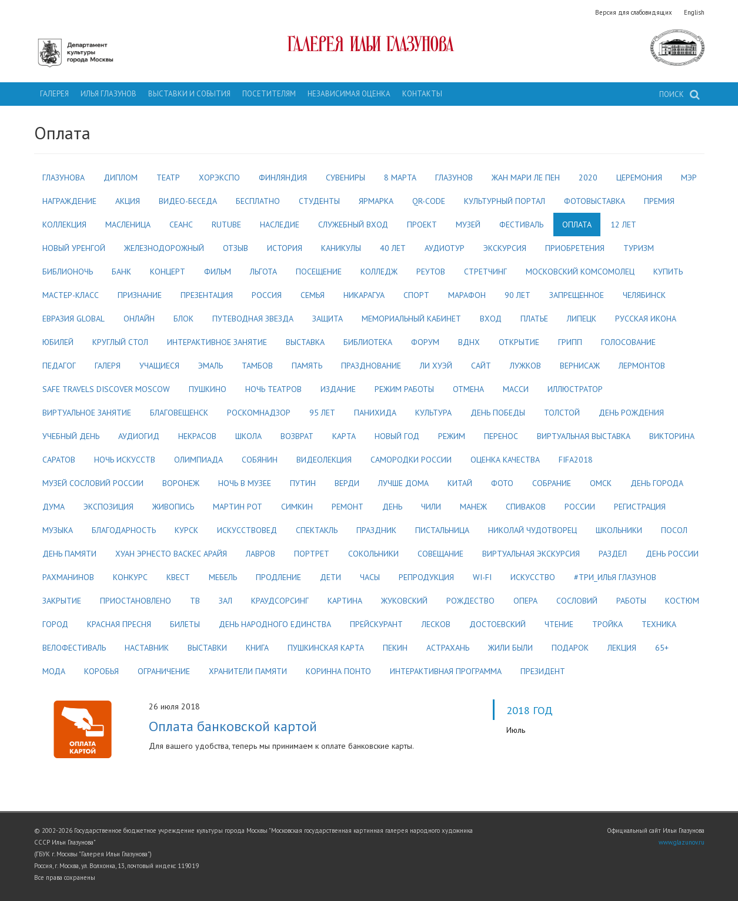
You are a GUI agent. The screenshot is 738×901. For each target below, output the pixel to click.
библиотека (367, 342)
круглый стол (120, 342)
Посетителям (269, 94)
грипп (570, 342)
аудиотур (445, 248)
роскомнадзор (258, 412)
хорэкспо (219, 177)
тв (195, 600)
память (307, 365)
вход (491, 318)
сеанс (181, 224)
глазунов (454, 177)
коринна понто (338, 671)
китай (460, 483)
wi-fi (482, 577)
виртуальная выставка (583, 436)
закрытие (61, 600)
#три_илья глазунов (615, 577)
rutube (226, 224)
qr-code (428, 201)
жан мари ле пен (526, 177)
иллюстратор (575, 389)
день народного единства (275, 624)
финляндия (283, 177)
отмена (468, 389)
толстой (562, 412)
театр (168, 177)
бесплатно (258, 201)
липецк (581, 318)
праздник (376, 530)
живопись (173, 506)
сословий (576, 600)
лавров (260, 553)
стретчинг (485, 271)
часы (370, 577)
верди (347, 483)
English (694, 12)
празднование (371, 365)
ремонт (347, 506)
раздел (613, 553)
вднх (469, 342)
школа (248, 436)
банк (121, 271)
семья (312, 295)
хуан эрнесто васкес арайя (171, 553)
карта (344, 436)
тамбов (257, 365)
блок (183, 318)
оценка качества (505, 459)
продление (278, 577)
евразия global (73, 318)
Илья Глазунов (108, 94)
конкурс (130, 577)
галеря (108, 365)
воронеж (180, 483)
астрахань (447, 647)
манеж (473, 506)
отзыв (235, 248)
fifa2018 (576, 459)
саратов (58, 459)
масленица (128, 224)
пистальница (442, 530)
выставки (207, 647)
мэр (689, 177)
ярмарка (376, 201)
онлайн (139, 318)
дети (330, 577)
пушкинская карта (326, 647)
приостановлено (135, 600)
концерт (167, 271)
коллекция (64, 224)
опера (525, 600)
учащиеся (159, 365)
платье (534, 318)
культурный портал (504, 201)
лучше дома (403, 483)
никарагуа (364, 295)
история (284, 248)
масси (516, 389)
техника (659, 624)
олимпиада (198, 459)
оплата (577, 224)
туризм (638, 248)
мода (53, 671)
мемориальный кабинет (411, 318)
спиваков (526, 506)
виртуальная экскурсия (531, 553)
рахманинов (68, 577)
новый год (397, 436)
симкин (297, 506)
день (392, 506)
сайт (481, 365)
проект (422, 224)
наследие (279, 224)
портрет (311, 553)
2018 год (529, 710)
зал (225, 600)
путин (303, 483)
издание (338, 389)
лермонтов (642, 365)
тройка (607, 624)
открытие (519, 342)
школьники (619, 530)
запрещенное (576, 295)
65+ (662, 647)
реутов (430, 271)
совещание (440, 553)
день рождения (631, 412)
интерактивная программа (446, 671)
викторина (671, 436)
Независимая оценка (349, 94)
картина (345, 600)
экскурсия (504, 248)
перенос (501, 436)
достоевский (497, 624)
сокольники (373, 553)
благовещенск (179, 412)
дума (53, 506)
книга (257, 647)
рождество (470, 600)
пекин (395, 647)
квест (178, 577)
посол (674, 530)
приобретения (575, 248)
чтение (559, 624)
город (55, 624)
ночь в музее (244, 483)
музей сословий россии (92, 483)
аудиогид (138, 436)
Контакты (422, 94)
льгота (263, 271)
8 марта (400, 177)
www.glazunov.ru (681, 842)
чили (431, 506)
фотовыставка (594, 201)
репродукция (426, 577)
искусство (532, 577)
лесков (436, 624)
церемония (639, 177)
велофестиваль (74, 647)
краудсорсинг (280, 600)
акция (127, 201)
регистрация (640, 506)
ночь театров (273, 389)
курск (186, 530)
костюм (682, 600)
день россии (672, 553)
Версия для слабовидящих (633, 12)
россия (267, 295)
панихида (375, 412)
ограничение (164, 671)
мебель (223, 577)
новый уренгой (73, 248)
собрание (551, 483)
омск (601, 483)
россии (580, 506)
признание (140, 295)
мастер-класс (70, 295)
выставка (305, 342)
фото (502, 483)
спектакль (317, 530)
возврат (296, 436)
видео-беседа (188, 201)
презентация (207, 295)
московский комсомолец (580, 271)
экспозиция (108, 506)
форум (425, 342)
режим (451, 436)
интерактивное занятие (217, 342)
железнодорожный (164, 248)
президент (542, 671)
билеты (185, 624)
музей (468, 224)
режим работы (404, 389)
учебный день (70, 436)
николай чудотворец (532, 530)
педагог (59, 365)
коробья (101, 671)
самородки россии (411, 459)
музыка (57, 530)
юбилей (58, 342)
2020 (588, 177)
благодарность (124, 530)
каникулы (341, 248)
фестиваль (521, 224)
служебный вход (353, 224)
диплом (120, 177)
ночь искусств (124, 459)
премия (659, 201)
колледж (379, 271)
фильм (217, 271)
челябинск (644, 295)
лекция (621, 647)
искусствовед (247, 530)
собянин (260, 459)
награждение (69, 201)
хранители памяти (248, 671)
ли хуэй (436, 365)
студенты (319, 201)
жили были (510, 647)
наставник (147, 647)
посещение (319, 271)
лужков (525, 365)
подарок (570, 647)
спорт (416, 295)
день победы (497, 412)
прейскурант (376, 624)
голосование (628, 342)
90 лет (517, 295)
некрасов (197, 436)
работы (631, 600)
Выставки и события (189, 94)
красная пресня (119, 624)
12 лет (623, 224)
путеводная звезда (252, 318)
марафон (467, 295)
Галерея (54, 94)
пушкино (207, 389)
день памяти (69, 553)
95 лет (322, 412)
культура (433, 412)
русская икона (645, 318)
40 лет (393, 248)
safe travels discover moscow (106, 389)
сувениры (345, 177)
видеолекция (324, 459)
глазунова (63, 177)
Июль (515, 730)
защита (327, 318)
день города (656, 483)
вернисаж (580, 365)
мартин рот (237, 506)
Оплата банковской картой (233, 725)
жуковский (404, 600)
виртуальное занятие (86, 412)
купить (668, 271)
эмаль (210, 365)
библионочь (67, 271)
